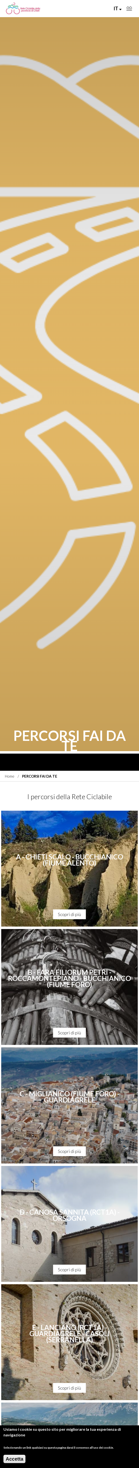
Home (9, 776)
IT (118, 8)
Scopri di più (69, 914)
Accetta (14, 1459)
